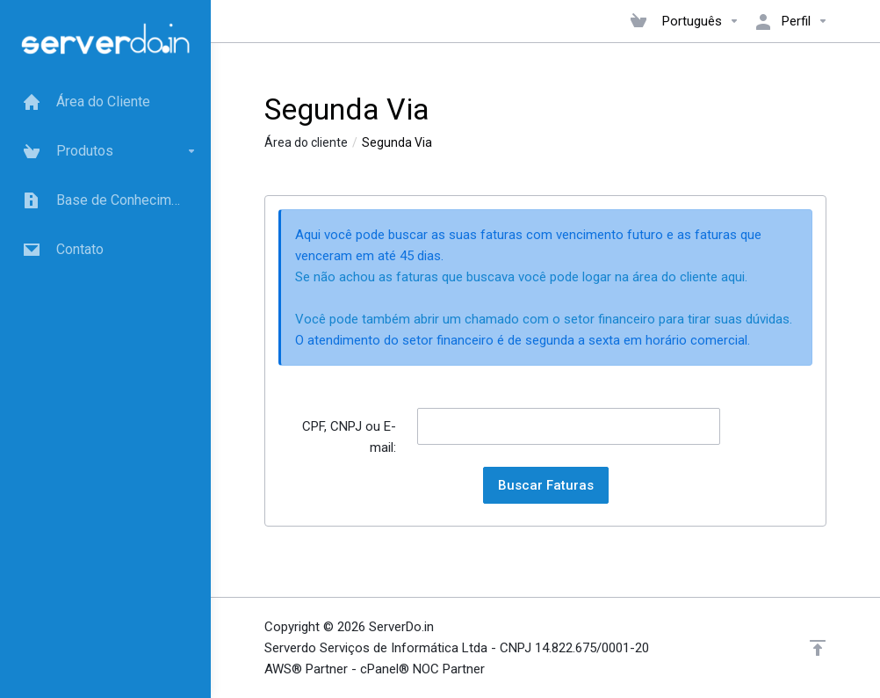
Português (700, 21)
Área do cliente (306, 142)
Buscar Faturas (546, 485)
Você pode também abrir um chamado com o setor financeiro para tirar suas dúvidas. (543, 319)
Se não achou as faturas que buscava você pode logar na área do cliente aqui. (521, 277)
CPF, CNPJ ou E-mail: (349, 436)
